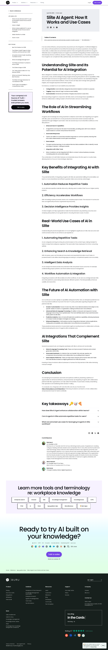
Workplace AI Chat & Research (33, 590)
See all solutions (30, 603)
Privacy (29, 644)
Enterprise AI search (31, 596)
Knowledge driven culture (12, 621)
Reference (13, 570)
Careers (87, 590)
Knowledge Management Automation (32, 593)
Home (7, 570)
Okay (103, 645)
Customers (48, 592)
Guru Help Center (69, 590)
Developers (48, 599)
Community (48, 601)
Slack (7, 623)
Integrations (9, 595)
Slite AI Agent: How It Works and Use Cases (38, 570)
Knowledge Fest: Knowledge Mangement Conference (13, 626)
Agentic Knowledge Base (32, 598)
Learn (46, 590)
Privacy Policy (94, 647)
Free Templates (49, 604)
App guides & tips (21, 570)
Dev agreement (21, 644)
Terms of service (10, 644)
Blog (46, 597)
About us (87, 592)
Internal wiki (9, 599)
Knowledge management (12, 619)
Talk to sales (97, 2)
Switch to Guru (10, 617)
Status (66, 592)
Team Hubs (29, 601)
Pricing (42, 2)
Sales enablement (10, 614)
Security (67, 595)
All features (9, 597)
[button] (15, 2)
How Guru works (10, 592)
